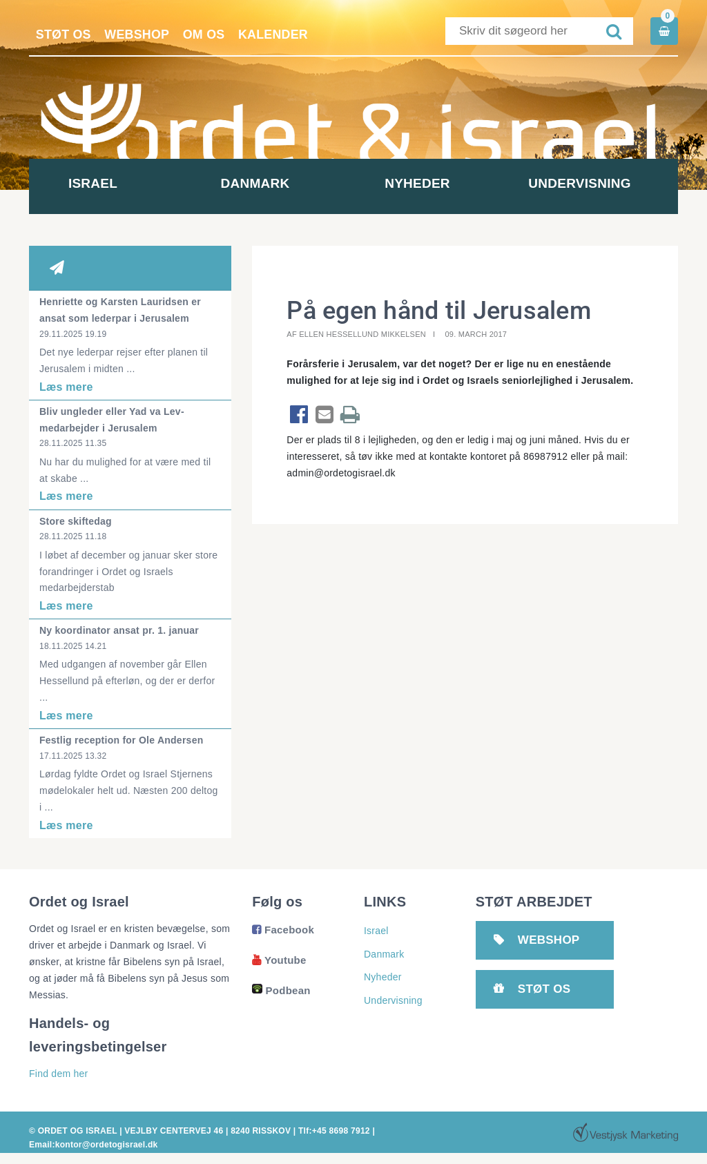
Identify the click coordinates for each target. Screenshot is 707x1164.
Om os (206, 34)
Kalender (276, 34)
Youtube (279, 960)
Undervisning (596, 183)
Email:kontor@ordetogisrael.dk (93, 1145)
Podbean (281, 990)
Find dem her (58, 1073)
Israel (110, 183)
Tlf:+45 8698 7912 (333, 1131)
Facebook (283, 929)
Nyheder (434, 183)
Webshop (138, 34)
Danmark (272, 183)
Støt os (64, 34)
